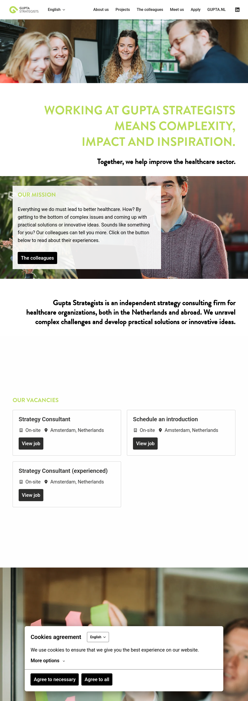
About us (101, 9)
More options (48, 660)
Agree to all (97, 679)
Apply (196, 9)
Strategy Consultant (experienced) (63, 487)
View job (31, 460)
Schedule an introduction (165, 436)
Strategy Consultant (44, 436)
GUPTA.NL (216, 9)
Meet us (177, 9)
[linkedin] (237, 10)
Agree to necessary (55, 679)
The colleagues (150, 9)
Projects (123, 9)
